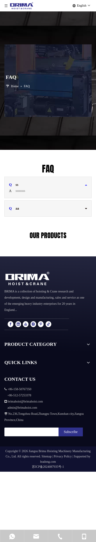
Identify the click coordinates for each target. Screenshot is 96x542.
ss (13, 184)
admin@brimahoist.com (70, 523)
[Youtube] (25, 324)
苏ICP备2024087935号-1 (48, 466)
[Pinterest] (41, 324)
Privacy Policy (63, 456)
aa (14, 208)
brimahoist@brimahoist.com (70, 510)
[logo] (27, 278)
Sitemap (47, 456)
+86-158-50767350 (46, 516)
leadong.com (48, 461)
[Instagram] (33, 324)
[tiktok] (48, 324)
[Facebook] (10, 324)
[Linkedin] (18, 324)
